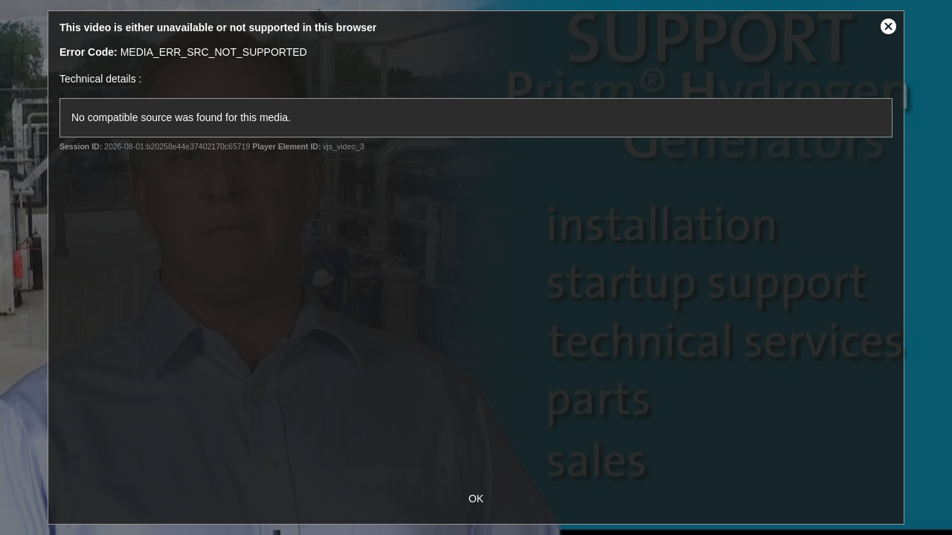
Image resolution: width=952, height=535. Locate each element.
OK (476, 499)
